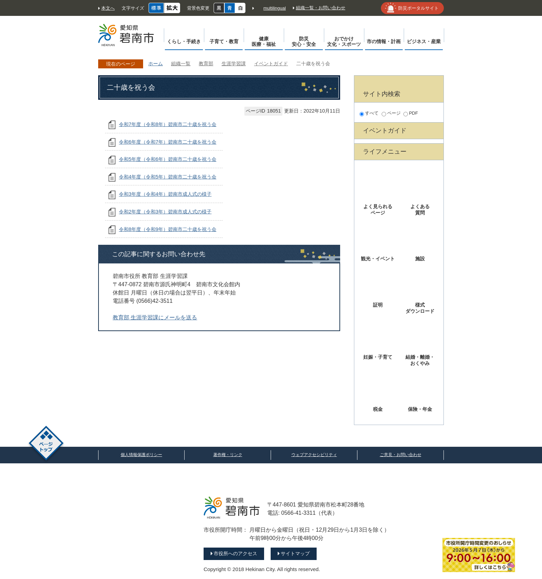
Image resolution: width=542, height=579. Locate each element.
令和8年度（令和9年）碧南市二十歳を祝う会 (167, 229)
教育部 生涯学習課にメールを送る (155, 317)
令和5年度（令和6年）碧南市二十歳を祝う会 (167, 159)
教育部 (206, 63)
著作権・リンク (227, 454)
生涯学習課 (234, 63)
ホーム (155, 63)
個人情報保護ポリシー (141, 454)
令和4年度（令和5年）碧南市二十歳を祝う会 (167, 177)
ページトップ (46, 444)
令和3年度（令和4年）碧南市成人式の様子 (165, 194)
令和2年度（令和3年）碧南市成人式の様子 (165, 211)
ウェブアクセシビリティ (314, 454)
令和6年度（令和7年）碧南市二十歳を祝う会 (167, 142)
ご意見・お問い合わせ (400, 454)
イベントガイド (271, 63)
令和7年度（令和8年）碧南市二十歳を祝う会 (167, 124)
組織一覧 (180, 63)
